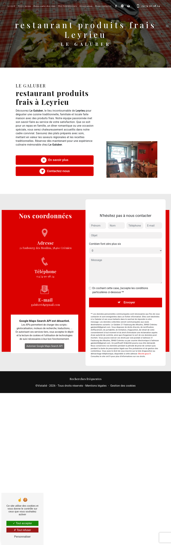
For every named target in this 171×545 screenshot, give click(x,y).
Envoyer (129, 297)
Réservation (85, 6)
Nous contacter (103, 6)
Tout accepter (22, 523)
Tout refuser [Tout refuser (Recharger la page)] (22, 530)
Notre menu (24, 6)
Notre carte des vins (44, 6)
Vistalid (42, 385)
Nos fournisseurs (67, 6)
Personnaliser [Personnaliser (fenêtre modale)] (22, 536)
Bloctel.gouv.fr (144, 349)
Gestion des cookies (123, 385)
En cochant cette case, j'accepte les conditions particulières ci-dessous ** (120, 285)
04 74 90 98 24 (147, 6)
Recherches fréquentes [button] (86, 379)
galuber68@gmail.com (45, 295)
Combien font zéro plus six (105, 239)
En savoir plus (54, 160)
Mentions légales (96, 385)
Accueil (11, 6)
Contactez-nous (54, 171)
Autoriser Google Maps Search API (44, 341)
